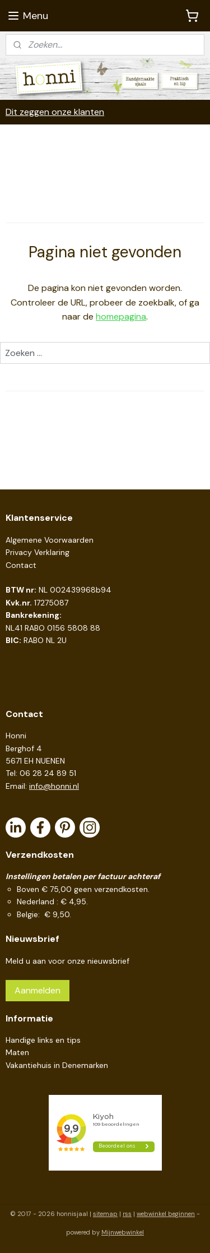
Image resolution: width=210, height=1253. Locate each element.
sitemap (105, 1214)
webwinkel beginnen (166, 1214)
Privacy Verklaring (37, 552)
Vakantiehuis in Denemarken (57, 1065)
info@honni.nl (54, 786)
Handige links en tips (43, 1040)
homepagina (121, 317)
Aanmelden (37, 990)
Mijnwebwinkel (122, 1232)
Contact (21, 565)
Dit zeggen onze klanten (55, 112)
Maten (17, 1052)
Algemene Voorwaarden (50, 540)
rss (127, 1214)
